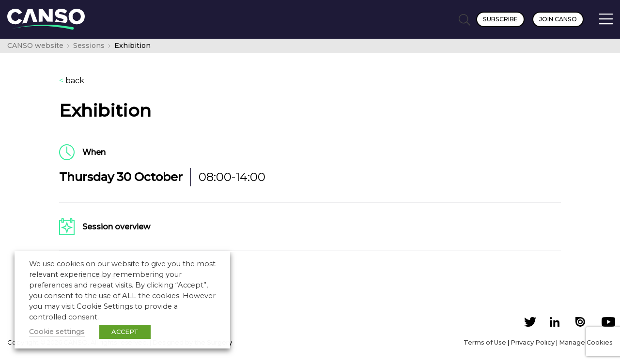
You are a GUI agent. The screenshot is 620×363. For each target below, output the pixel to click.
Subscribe (500, 19)
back (71, 81)
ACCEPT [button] (125, 331)
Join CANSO (558, 19)
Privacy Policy (533, 342)
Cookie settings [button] (57, 331)
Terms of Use (485, 342)
